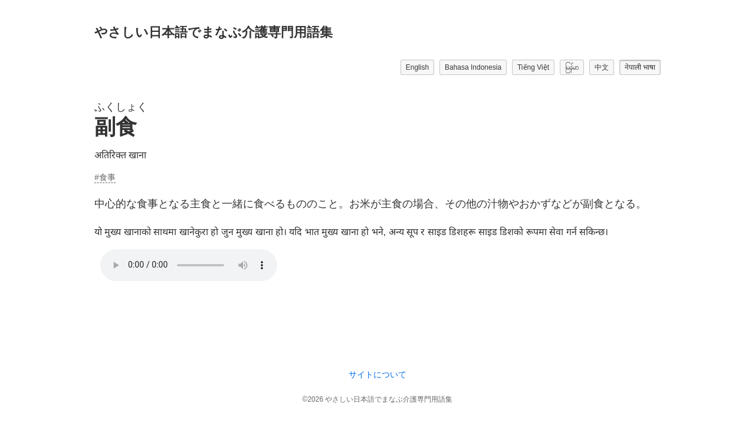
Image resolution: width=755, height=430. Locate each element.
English (417, 67)
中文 (602, 67)
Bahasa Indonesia (473, 67)
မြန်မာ (572, 67)
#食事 (105, 177)
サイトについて (377, 374)
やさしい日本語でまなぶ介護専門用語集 (213, 32)
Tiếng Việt (533, 67)
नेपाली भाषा (640, 67)
